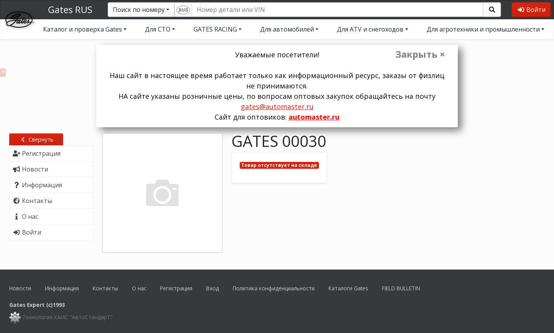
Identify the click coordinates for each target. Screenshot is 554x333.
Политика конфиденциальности (274, 288)
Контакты (105, 288)
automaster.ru (314, 117)
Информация (62, 288)
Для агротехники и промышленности (483, 29)
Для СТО (157, 29)
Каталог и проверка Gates (82, 29)
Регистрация (176, 288)
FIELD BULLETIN (401, 288)
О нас (139, 288)
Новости (20, 288)
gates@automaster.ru (277, 106)
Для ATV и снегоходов (370, 29)
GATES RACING (215, 29)
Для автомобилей (287, 29)
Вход (212, 288)
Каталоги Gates (348, 288)
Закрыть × (420, 54)
